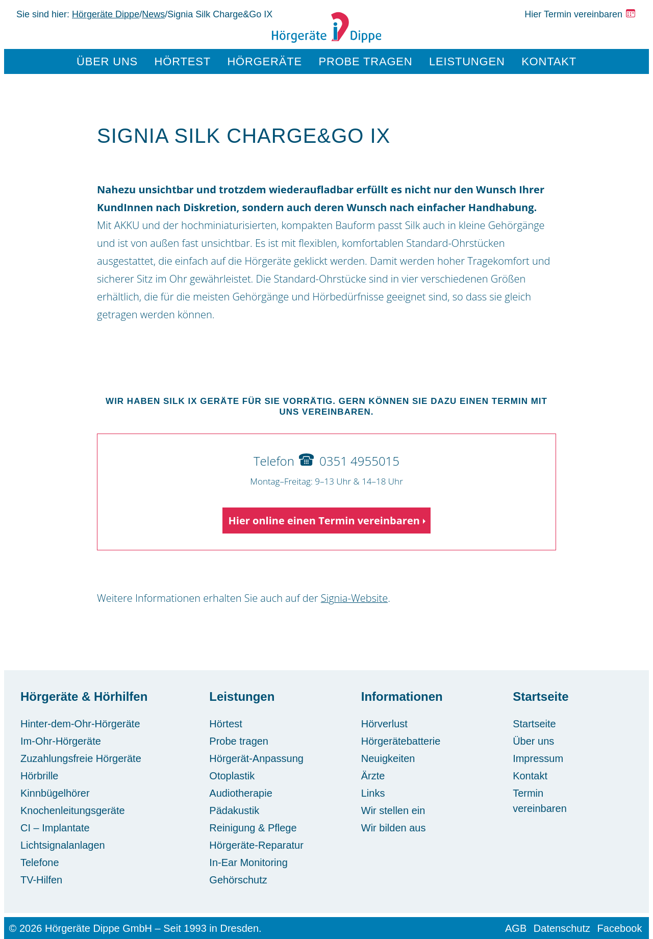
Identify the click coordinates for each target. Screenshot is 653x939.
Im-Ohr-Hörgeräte (60, 741)
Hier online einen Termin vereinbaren (324, 520)
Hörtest (183, 61)
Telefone (39, 862)
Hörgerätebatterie (401, 741)
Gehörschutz (238, 879)
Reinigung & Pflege (252, 827)
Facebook (619, 928)
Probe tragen (366, 61)
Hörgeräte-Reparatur (256, 845)
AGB (515, 928)
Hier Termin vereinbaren (573, 14)
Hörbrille (39, 775)
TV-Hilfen (41, 879)
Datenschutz (562, 928)
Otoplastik (232, 775)
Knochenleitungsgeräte (72, 810)
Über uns (107, 61)
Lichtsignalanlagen (62, 845)
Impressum (538, 758)
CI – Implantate (55, 827)
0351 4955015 (359, 460)
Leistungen (467, 61)
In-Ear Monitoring (248, 862)
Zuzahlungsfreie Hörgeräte (80, 758)
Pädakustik (234, 810)
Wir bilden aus (393, 827)
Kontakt (548, 61)
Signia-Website (354, 598)
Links (373, 793)
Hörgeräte (264, 61)
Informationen (402, 696)
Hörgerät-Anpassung (256, 758)
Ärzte (373, 775)
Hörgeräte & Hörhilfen (83, 696)
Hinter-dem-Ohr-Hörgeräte (80, 723)
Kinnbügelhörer (55, 793)
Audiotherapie (240, 793)
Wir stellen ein (393, 810)
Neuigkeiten (388, 758)
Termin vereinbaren (540, 801)
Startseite (540, 696)
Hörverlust (384, 723)
